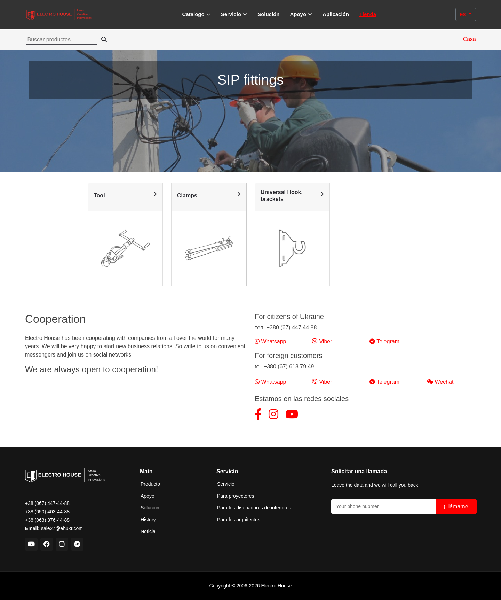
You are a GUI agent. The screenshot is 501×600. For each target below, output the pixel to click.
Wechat (440, 382)
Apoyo (147, 495)
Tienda (367, 14)
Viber (322, 341)
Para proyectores (235, 495)
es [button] (463, 14)
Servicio (225, 484)
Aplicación (336, 14)
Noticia (148, 531)
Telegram (384, 341)
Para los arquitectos (238, 519)
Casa (469, 39)
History (148, 519)
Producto (150, 484)
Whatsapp (270, 341)
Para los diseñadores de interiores (254, 507)
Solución (268, 14)
